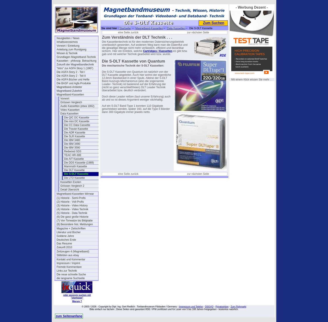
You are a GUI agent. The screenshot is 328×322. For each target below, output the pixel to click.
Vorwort (64, 98)
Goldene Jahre (65, 236)
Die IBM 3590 (72, 147)
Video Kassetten (70, 109)
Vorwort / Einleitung (68, 45)
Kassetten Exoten (70, 182)
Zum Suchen (213, 23)
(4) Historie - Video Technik (72, 209)
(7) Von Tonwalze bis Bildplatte (75, 220)
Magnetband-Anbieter (69, 87)
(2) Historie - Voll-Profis (70, 201)
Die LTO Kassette (74, 177)
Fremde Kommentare (69, 267)
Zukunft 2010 (64, 247)
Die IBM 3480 (72, 140)
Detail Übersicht (69, 189)
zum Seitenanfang (69, 316)
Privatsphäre (222, 306)
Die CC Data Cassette (77, 125)
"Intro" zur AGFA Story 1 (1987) (75, 68)
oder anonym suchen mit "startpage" (77, 296)
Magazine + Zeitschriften (71, 228)
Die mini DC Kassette (76, 121)
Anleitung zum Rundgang (71, 49)
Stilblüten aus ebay (68, 255)
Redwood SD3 (72, 151)
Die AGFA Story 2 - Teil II (71, 75)
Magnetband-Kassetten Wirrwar (75, 193)
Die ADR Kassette (74, 132)
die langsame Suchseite (71, 278)
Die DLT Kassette (74, 170)
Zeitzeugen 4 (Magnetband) (73, 251)
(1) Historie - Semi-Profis (71, 198)
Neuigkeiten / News (68, 38)
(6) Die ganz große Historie (72, 216)
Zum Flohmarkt (238, 306)
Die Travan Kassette (76, 128)
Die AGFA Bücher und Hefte (73, 79)
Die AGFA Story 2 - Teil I (71, 72)
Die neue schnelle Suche (71, 274)
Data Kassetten (69, 113)
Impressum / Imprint (68, 263)
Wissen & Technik (67, 53)
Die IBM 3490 (72, 143)
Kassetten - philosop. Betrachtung (76, 60)
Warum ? (77, 301)
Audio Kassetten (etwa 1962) (77, 106)
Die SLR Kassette (74, 136)
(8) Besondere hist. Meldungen (75, 224)
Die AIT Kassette (74, 158)
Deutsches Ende (66, 239)
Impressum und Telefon (191, 306)
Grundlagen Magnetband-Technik (76, 57)
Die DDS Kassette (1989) (79, 162)
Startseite (125, 28)
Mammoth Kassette (75, 166)
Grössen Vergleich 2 (72, 185)
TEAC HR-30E (72, 155)
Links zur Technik (67, 270)
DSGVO (209, 306)
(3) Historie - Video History (72, 205)
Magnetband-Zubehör (69, 90)
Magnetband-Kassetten (70, 94)
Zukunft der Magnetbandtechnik (75, 64)
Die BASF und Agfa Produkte (74, 83)
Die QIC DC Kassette (76, 117)
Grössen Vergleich (71, 102)
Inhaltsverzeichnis (67, 42)
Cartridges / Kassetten (157, 51)
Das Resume (64, 243)
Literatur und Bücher (69, 232)
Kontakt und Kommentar (71, 259)
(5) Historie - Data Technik (72, 213)
